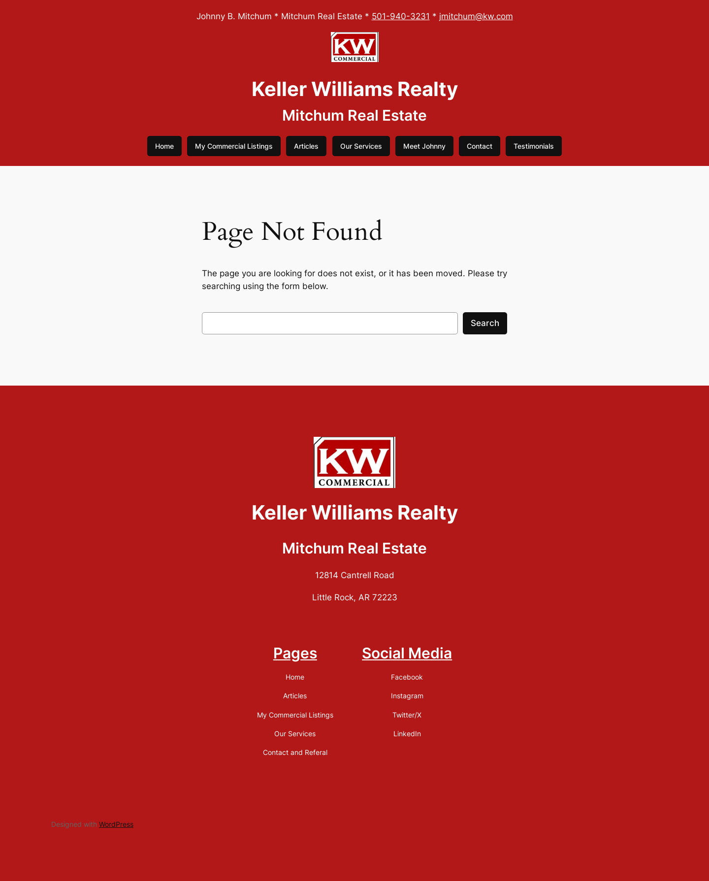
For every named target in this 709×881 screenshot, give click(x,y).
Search (485, 323)
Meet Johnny (424, 146)
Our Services (361, 146)
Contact (479, 146)
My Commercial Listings (234, 146)
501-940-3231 (401, 16)
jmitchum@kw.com (476, 16)
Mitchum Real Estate (354, 115)
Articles (306, 146)
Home (164, 146)
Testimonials (534, 146)
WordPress (116, 824)
